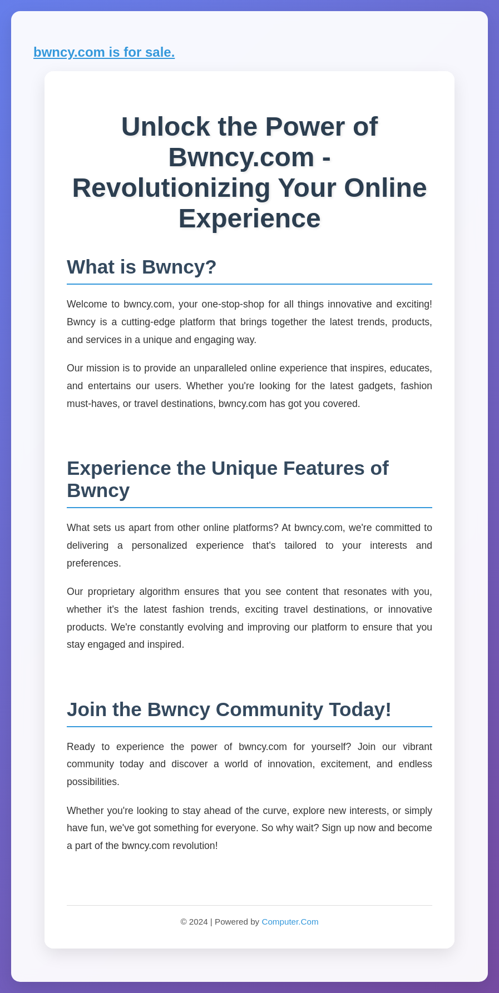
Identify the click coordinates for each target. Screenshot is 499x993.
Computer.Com (289, 921)
